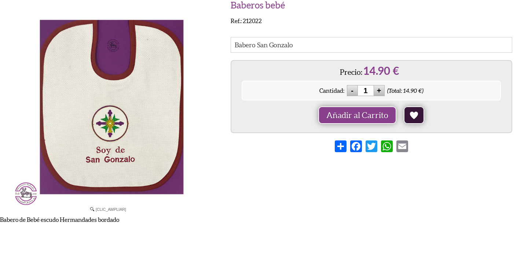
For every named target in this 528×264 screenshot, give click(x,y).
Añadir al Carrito (357, 115)
